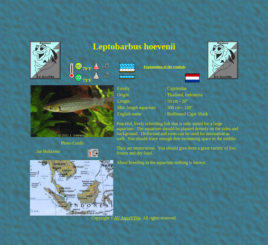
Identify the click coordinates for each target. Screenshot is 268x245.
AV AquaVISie (127, 218)
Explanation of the (158, 67)
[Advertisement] (134, 24)
